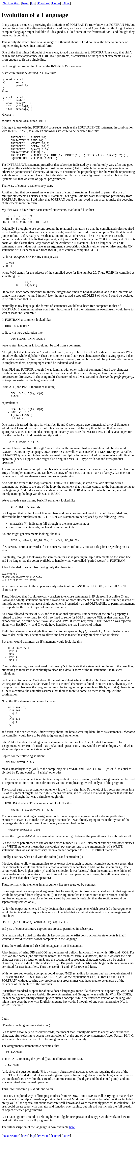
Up (33, 3)
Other (66, 3)
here (72, 1164)
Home (56, 3)
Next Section (11, 3)
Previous (43, 3)
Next (25, 3)
